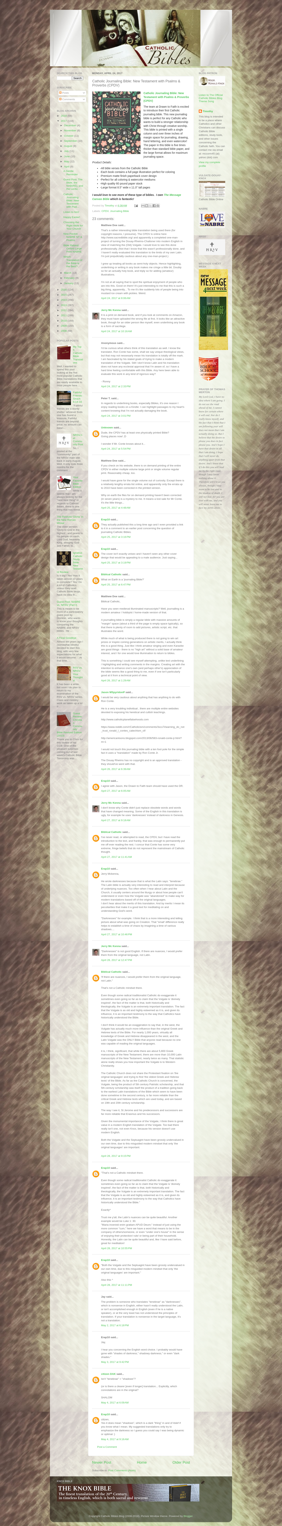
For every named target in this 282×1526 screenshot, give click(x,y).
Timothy (208, 111)
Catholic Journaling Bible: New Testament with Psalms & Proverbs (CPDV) (166, 97)
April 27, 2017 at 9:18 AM (115, 820)
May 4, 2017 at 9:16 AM (115, 1439)
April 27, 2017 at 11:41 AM (116, 856)
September (71, 140)
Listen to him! (71, 212)
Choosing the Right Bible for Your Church (73, 225)
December (70, 125)
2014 (64, 299)
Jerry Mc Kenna (111, 310)
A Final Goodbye (66, 637)
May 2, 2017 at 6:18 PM (115, 1325)
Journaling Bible (119, 211)
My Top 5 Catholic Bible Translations (78, 354)
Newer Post (101, 1462)
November (70, 130)
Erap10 (105, 519)
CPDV (104, 211)
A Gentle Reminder (70, 173)
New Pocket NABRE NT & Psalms (72, 237)
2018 (64, 115)
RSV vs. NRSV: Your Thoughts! (78, 674)
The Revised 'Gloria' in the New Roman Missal (70, 519)
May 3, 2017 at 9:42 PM (115, 1362)
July (67, 151)
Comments (67, 99)
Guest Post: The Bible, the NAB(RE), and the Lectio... (73, 184)
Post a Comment (107, 1446)
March (68, 272)
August (68, 146)
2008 (64, 330)
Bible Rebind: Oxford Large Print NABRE (72, 248)
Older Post (181, 1462)
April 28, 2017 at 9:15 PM (115, 1155)
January (69, 283)
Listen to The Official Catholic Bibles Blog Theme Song (211, 98)
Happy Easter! (71, 217)
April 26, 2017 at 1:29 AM (115, 680)
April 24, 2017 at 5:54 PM (115, 448)
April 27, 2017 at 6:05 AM (115, 790)
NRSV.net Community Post (78, 440)
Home (142, 1462)
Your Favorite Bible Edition (77, 482)
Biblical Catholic (111, 574)
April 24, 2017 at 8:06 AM (115, 298)
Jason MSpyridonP (113, 692)
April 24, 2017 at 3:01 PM (115, 415)
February (69, 277)
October (69, 135)
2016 (64, 289)
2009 (64, 325)
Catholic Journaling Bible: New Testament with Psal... (71, 200)
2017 (64, 120)
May (67, 161)
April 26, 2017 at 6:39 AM (115, 769)
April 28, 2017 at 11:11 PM (116, 1284)
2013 (64, 305)
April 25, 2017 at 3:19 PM (115, 562)
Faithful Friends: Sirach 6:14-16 (77, 397)
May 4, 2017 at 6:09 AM (115, 1402)
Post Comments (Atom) (122, 1470)
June (67, 156)
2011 (64, 315)
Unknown (107, 427)
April (67, 166)
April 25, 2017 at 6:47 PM (115, 584)
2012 (64, 310)
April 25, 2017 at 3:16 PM (115, 536)
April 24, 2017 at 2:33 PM (115, 386)
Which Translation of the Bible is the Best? (72, 261)
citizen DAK (108, 1373)
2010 (64, 320)
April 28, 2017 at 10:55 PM (116, 1248)
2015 (64, 294)
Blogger (188, 1516)
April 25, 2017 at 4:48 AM (115, 507)
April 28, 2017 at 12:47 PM (116, 960)
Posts (64, 92)
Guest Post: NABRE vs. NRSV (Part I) (68, 603)
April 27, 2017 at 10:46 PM (116, 934)
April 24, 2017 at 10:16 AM (116, 331)
